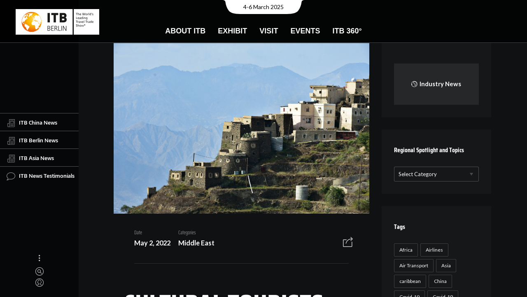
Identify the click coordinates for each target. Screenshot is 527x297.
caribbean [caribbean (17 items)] (409, 281)
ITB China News (32, 122)
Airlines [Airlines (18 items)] (433, 250)
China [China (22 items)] (439, 281)
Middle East (193, 244)
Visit (268, 31)
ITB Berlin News (32, 140)
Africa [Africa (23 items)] (404, 250)
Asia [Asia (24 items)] (445, 265)
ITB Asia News (30, 158)
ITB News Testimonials (41, 176)
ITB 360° (346, 31)
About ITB (185, 31)
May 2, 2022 (149, 244)
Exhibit (232, 31)
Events (305, 31)
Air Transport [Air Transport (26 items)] (412, 265)
